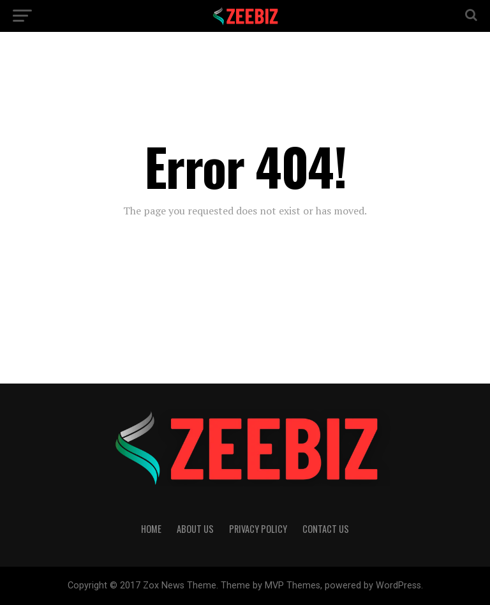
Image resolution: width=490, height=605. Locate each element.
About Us (195, 528)
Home (151, 528)
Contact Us (325, 528)
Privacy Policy (258, 528)
